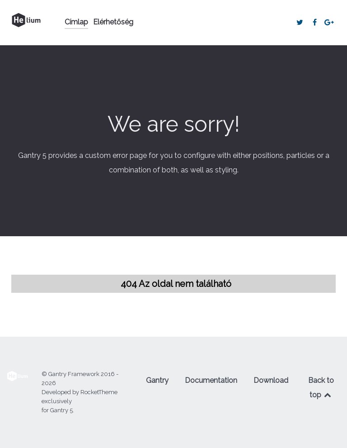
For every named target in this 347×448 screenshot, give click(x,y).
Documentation (211, 380)
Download (270, 380)
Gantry (157, 380)
